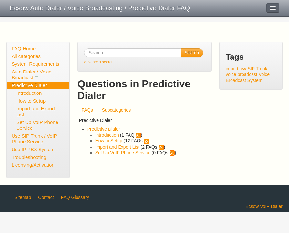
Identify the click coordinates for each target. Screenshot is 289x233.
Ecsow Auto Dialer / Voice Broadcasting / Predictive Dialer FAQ (100, 8)
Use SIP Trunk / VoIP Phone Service (34, 138)
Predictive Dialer (29, 85)
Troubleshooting (29, 157)
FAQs (87, 110)
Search (192, 52)
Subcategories (116, 110)
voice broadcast (241, 74)
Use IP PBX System (33, 149)
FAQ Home (24, 48)
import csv (236, 68)
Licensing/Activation (33, 165)
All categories (26, 56)
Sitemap (23, 197)
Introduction (29, 93)
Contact (46, 197)
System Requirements (35, 64)
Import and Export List (35, 111)
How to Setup (31, 101)
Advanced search (99, 62)
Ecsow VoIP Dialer (264, 206)
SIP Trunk (257, 68)
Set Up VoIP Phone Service (37, 125)
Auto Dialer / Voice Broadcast (31, 74)
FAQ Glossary (75, 197)
